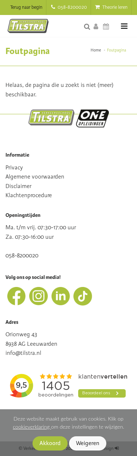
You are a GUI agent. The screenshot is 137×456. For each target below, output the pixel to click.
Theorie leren (111, 7)
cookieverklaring (32, 427)
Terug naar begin (26, 7)
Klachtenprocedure (28, 195)
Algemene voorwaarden (34, 176)
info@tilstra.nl (23, 353)
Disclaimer (18, 186)
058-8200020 (69, 7)
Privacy (14, 167)
